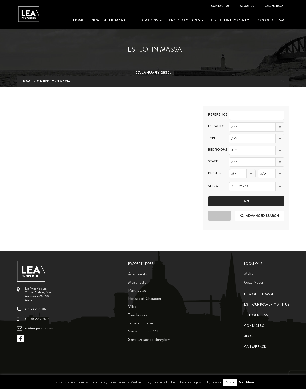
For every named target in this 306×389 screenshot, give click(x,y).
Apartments (137, 274)
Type (212, 138)
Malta (248, 274)
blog (37, 81)
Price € (214, 173)
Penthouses (137, 290)
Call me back (274, 6)
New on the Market (110, 20)
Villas (132, 306)
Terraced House (140, 323)
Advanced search (259, 215)
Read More (246, 382)
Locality (215, 126)
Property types (184, 20)
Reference (215, 114)
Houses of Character (144, 298)
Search (246, 201)
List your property (230, 20)
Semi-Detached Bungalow (149, 339)
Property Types (140, 263)
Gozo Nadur (253, 282)
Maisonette (137, 282)
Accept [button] (230, 382)
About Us (247, 6)
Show (213, 186)
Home (78, 20)
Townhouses (137, 315)
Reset (220, 215)
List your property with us (266, 304)
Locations (147, 20)
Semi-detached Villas (144, 331)
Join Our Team (270, 20)
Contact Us (220, 6)
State (213, 161)
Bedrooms (215, 149)
